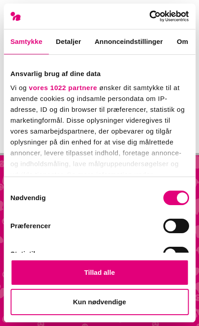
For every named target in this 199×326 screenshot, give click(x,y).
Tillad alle (99, 272)
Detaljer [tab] (68, 41)
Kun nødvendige (99, 302)
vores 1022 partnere (63, 87)
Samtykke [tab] (26, 41)
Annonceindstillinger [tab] (129, 41)
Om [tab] (182, 41)
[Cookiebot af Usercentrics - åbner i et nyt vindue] (149, 16)
